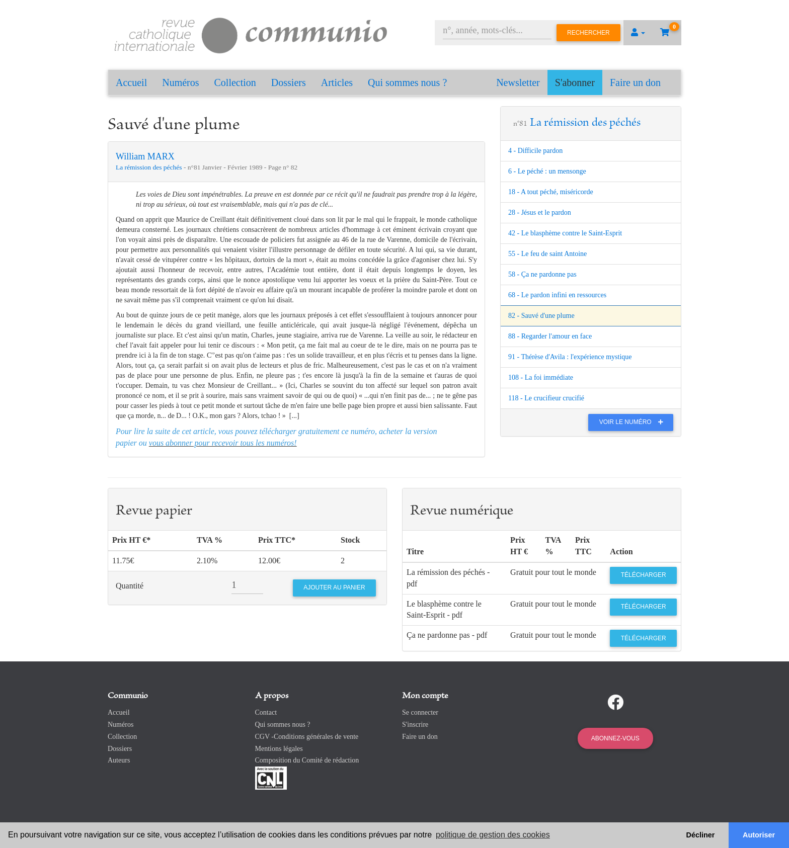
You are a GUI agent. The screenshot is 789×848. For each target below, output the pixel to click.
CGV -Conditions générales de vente (307, 736)
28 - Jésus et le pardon (539, 212)
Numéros (180, 82)
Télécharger (643, 574)
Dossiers (288, 82)
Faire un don (635, 82)
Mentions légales (279, 748)
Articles (337, 82)
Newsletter (518, 82)
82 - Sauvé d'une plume (541, 315)
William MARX (145, 156)
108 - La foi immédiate (540, 377)
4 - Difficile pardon (535, 150)
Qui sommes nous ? (407, 82)
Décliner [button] (700, 835)
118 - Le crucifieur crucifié (546, 398)
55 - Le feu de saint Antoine (547, 254)
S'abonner (575, 82)
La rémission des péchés (150, 167)
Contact (266, 712)
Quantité (129, 585)
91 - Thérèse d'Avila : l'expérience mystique (570, 357)
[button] (638, 32)
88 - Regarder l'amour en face (550, 336)
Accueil (131, 82)
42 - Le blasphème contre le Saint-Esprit (565, 233)
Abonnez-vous (615, 738)
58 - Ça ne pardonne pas (542, 274)
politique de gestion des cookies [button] (493, 834)
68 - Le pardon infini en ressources (557, 295)
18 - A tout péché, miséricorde (550, 192)
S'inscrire (415, 724)
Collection (235, 82)
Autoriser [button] (759, 835)
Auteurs (119, 760)
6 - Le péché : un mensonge (547, 171)
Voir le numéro (633, 422)
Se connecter (420, 712)
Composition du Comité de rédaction (307, 760)
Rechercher (588, 32)
